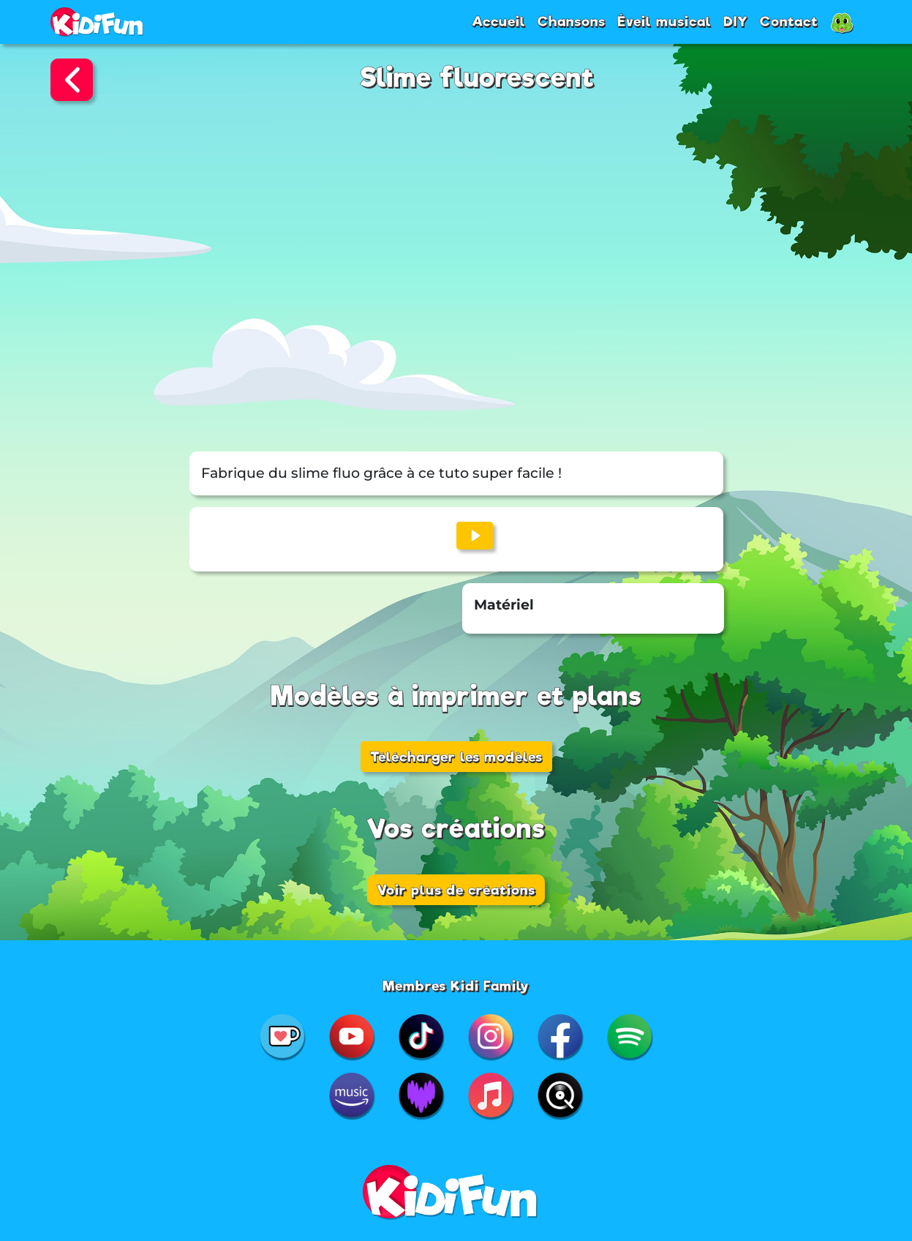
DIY (735, 21)
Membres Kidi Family (456, 985)
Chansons (572, 21)
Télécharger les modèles (456, 756)
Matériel (504, 604)
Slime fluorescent (477, 77)
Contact (789, 21)
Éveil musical (664, 21)
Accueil (499, 21)
